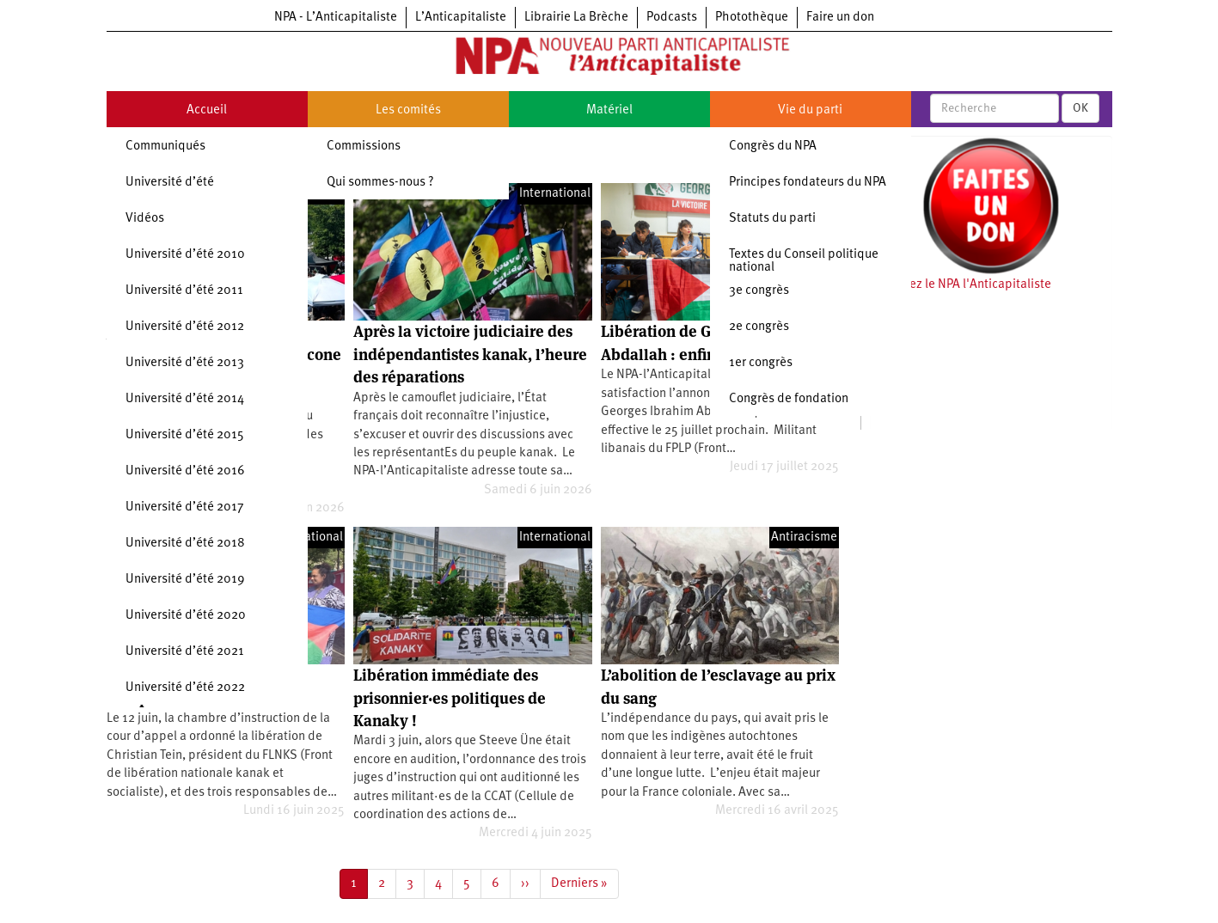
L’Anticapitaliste (460, 17)
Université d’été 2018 (185, 543)
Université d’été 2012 (184, 327)
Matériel (609, 110)
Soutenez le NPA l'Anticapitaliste (960, 284)
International (555, 193)
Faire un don (840, 17)
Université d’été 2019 (185, 579)
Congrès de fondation (788, 399)
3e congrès (759, 290)
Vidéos (144, 218)
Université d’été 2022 (185, 688)
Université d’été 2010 (185, 254)
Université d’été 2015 (184, 435)
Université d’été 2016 (185, 471)
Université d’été (169, 182)
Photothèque (751, 17)
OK (1080, 108)
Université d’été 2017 (184, 507)
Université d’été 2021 (184, 651)
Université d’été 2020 (185, 615)
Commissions (364, 146)
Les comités (408, 110)
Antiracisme (804, 537)
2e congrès (759, 327)
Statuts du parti (772, 218)
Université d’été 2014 (184, 399)
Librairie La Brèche (576, 17)
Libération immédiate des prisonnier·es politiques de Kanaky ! (449, 697)
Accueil (207, 110)
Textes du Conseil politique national (803, 261)
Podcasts (671, 17)
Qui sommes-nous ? (380, 182)
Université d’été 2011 (184, 290)
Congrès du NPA (773, 146)
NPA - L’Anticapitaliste (335, 17)
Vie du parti (810, 110)
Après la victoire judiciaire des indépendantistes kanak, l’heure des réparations (470, 354)
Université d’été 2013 (184, 363)
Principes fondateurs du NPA (807, 182)
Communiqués (165, 146)
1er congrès (761, 363)
